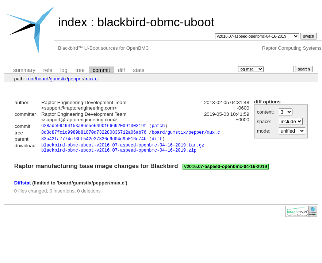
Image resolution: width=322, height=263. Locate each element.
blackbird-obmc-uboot (155, 22)
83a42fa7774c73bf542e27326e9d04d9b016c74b (93, 141)
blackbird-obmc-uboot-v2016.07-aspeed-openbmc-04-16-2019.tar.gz (122, 148)
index (72, 22)
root (30, 78)
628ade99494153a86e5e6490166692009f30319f (93, 126)
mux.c (90, 78)
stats (138, 70)
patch (158, 126)
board (42, 78)
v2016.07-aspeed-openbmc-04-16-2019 (225, 170)
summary (24, 70)
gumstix (58, 78)
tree (80, 70)
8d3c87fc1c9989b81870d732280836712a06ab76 (93, 133)
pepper (75, 78)
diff (121, 70)
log (64, 70)
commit (101, 70)
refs (47, 70)
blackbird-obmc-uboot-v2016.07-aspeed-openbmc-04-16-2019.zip (118, 154)
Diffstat (22, 187)
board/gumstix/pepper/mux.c (186, 133)
